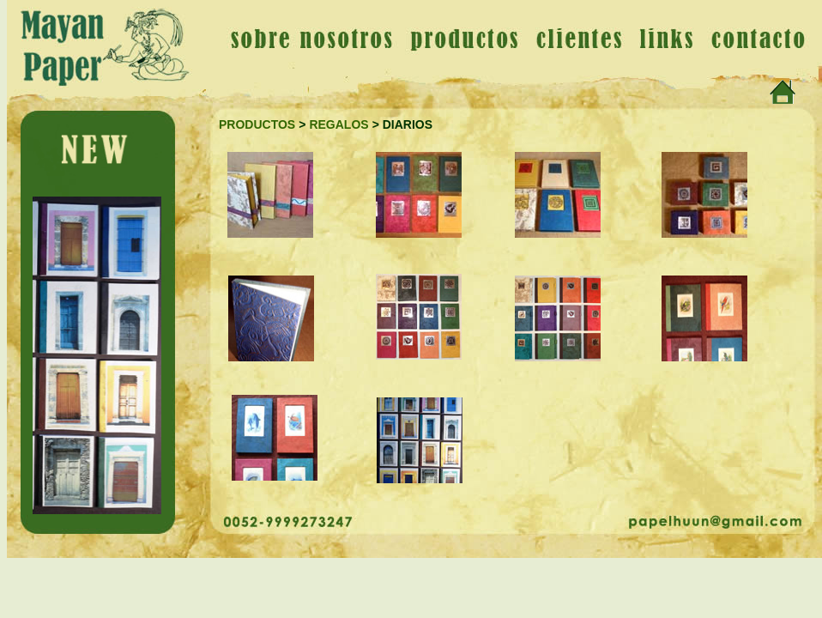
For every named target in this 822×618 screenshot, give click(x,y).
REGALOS (338, 124)
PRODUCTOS (257, 124)
